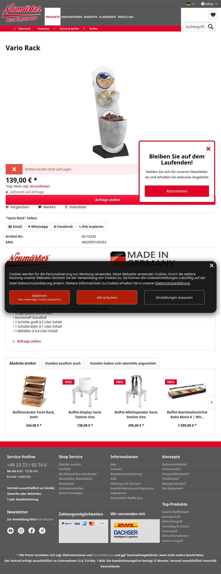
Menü (193, 12)
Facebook (63, 226)
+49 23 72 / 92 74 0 (27, 465)
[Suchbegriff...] (199, 26)
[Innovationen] (71, 16)
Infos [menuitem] (207, 4)
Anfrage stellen (154, 199)
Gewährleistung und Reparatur (132, 488)
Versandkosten (103, 555)
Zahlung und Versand (126, 484)
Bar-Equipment (172, 488)
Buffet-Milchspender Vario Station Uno (136, 414)
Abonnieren (176, 191)
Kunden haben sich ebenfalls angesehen (123, 363)
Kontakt (116, 469)
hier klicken (45, 519)
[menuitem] (52, 16)
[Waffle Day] (126, 16)
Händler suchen (70, 464)
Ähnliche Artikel (22, 363)
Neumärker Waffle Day (127, 498)
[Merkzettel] (212, 15)
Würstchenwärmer (175, 536)
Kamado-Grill (171, 517)
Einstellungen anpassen (174, 297)
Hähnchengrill (172, 521)
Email (15, 226)
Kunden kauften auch (63, 363)
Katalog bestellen (71, 488)
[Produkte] (52, 16)
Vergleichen (17, 207)
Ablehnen (39, 297)
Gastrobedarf (171, 469)
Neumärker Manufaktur (76, 479)
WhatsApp (38, 226)
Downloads (66, 484)
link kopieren (91, 226)
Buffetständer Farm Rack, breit (34, 414)
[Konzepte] (90, 16)
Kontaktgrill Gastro (175, 526)
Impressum (119, 493)
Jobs (114, 464)
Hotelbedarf (170, 479)
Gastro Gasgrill (172, 541)
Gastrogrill (169, 531)
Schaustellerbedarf (175, 474)
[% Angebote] (107, 16)
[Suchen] (211, 26)
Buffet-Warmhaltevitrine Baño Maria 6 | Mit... (187, 414)
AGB (114, 479)
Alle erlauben (107, 297)
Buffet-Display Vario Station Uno (84, 414)
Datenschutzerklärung (126, 474)
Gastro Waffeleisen (175, 512)
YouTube (65, 469)
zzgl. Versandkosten (36, 186)
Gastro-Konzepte (70, 493)
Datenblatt (75, 207)
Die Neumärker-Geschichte (78, 474)
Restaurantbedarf (174, 464)
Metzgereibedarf (174, 484)
